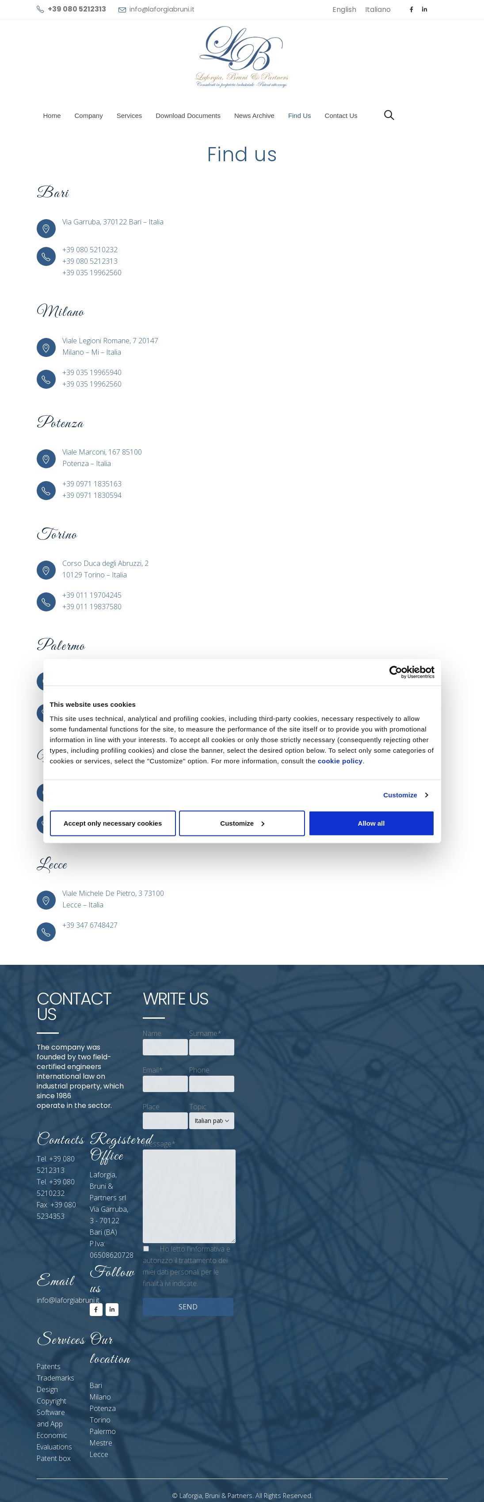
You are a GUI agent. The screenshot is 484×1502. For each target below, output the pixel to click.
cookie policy (340, 760)
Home (52, 115)
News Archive (254, 115)
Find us (299, 115)
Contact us (341, 115)
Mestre (101, 1443)
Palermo (103, 1431)
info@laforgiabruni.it (162, 9)
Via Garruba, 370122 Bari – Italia (113, 222)
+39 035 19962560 (92, 272)
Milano (100, 1397)
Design (47, 1389)
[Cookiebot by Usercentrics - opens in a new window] (395, 672)
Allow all (371, 823)
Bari (96, 1385)
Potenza (103, 1408)
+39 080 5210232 (90, 249)
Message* (159, 1144)
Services (129, 115)
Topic (197, 1106)
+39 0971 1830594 (92, 495)
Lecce (99, 1454)
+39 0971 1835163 (92, 484)
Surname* (205, 1033)
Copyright (51, 1401)
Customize (400, 795)
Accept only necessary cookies (113, 823)
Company (89, 115)
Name (152, 1033)
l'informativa (206, 1249)
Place (151, 1106)
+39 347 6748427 (90, 925)
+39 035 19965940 (92, 372)
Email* (153, 1070)
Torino (100, 1420)
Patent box (54, 1458)
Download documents (188, 115)
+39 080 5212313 (90, 261)
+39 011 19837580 (92, 606)
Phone (199, 1070)
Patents (49, 1366)
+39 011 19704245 (92, 595)
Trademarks (55, 1378)
